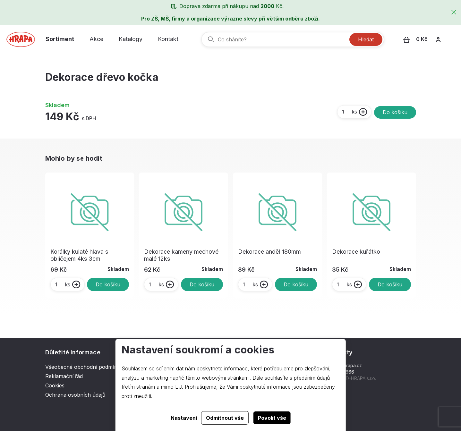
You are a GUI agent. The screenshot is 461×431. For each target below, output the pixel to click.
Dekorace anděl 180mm (269, 251)
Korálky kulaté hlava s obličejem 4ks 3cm (79, 255)
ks (349, 111)
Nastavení (184, 418)
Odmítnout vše (225, 418)
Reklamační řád (64, 376)
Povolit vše (272, 418)
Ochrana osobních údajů (75, 395)
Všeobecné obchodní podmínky (84, 367)
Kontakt (168, 39)
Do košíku (395, 112)
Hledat (366, 39)
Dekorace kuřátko (356, 251)
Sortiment (60, 39)
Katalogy (130, 39)
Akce (96, 39)
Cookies (54, 385)
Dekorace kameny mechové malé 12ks (181, 255)
